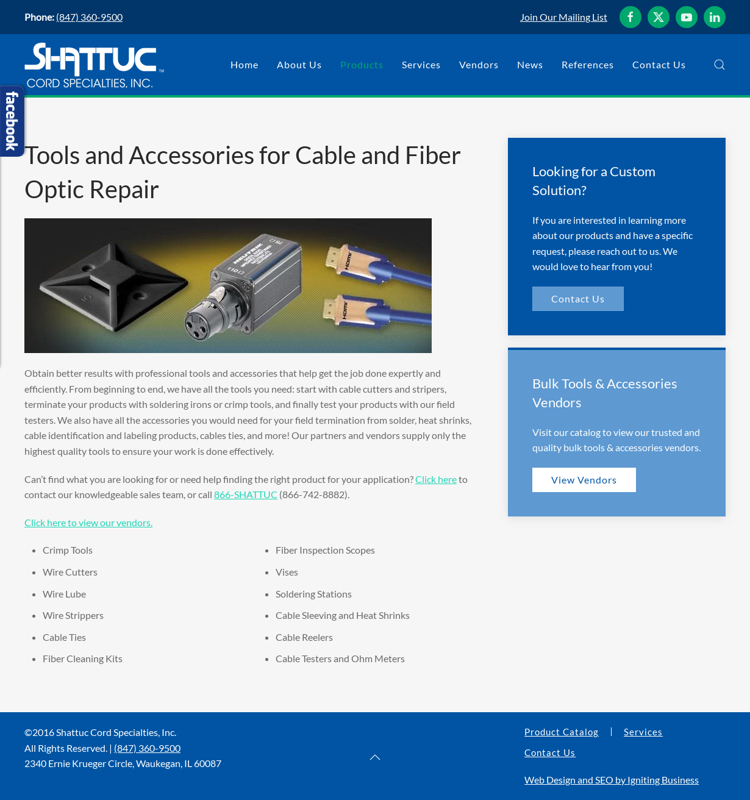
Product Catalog (561, 731)
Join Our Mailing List (563, 17)
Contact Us (659, 64)
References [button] (588, 64)
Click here (436, 479)
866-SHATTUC (245, 494)
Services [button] (421, 64)
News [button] (530, 64)
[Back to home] (94, 64)
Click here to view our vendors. (88, 522)
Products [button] (362, 64)
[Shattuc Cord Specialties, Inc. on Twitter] (659, 17)
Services (643, 731)
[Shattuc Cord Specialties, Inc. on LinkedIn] (715, 17)
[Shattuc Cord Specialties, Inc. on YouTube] (687, 17)
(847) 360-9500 (89, 17)
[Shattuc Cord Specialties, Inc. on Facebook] (630, 17)
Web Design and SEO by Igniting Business (611, 779)
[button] (719, 64)
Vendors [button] (479, 64)
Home (244, 64)
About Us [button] (299, 64)
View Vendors (584, 479)
